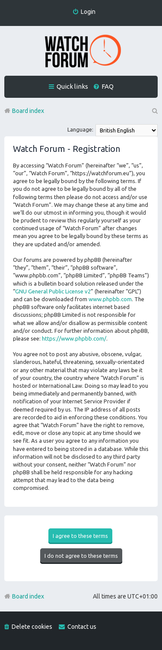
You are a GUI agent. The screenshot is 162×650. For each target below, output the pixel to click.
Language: (80, 129)
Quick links (72, 86)
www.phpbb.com (110, 299)
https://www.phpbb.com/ (74, 338)
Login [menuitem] (88, 11)
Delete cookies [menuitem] (32, 626)
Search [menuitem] (154, 110)
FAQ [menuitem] (108, 86)
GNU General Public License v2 (53, 291)
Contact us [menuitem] (81, 626)
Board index (28, 596)
